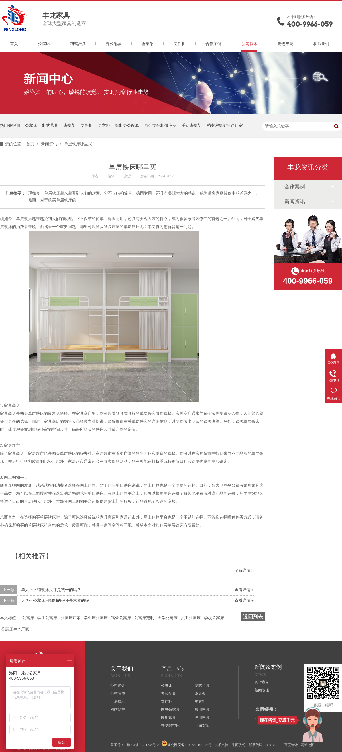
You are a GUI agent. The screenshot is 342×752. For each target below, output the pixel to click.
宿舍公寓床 (121, 618)
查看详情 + (244, 590)
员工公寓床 (191, 618)
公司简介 (117, 685)
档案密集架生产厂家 (225, 125)
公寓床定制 (144, 618)
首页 (14, 44)
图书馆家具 (170, 709)
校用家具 (202, 709)
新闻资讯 (249, 44)
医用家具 (202, 717)
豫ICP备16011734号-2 (143, 745)
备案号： (117, 745)
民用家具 (168, 717)
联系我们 (321, 44)
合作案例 (213, 44)
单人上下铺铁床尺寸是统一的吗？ (51, 590)
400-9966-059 (310, 24)
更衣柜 (104, 125)
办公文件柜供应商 (160, 125)
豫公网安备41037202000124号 (187, 743)
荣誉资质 (117, 693)
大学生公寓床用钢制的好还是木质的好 (55, 600)
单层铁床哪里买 (78, 144)
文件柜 (180, 44)
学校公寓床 (214, 618)
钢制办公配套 (127, 125)
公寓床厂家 (71, 618)
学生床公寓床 (96, 618)
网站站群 (117, 709)
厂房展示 (117, 701)
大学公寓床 (168, 618)
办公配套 (114, 44)
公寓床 (44, 44)
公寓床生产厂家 (15, 629)
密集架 (148, 44)
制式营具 (78, 44)
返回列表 (253, 616)
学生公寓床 (47, 618)
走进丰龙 (285, 44)
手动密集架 (191, 125)
